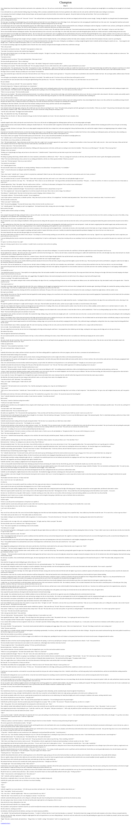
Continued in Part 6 (5, 823)
